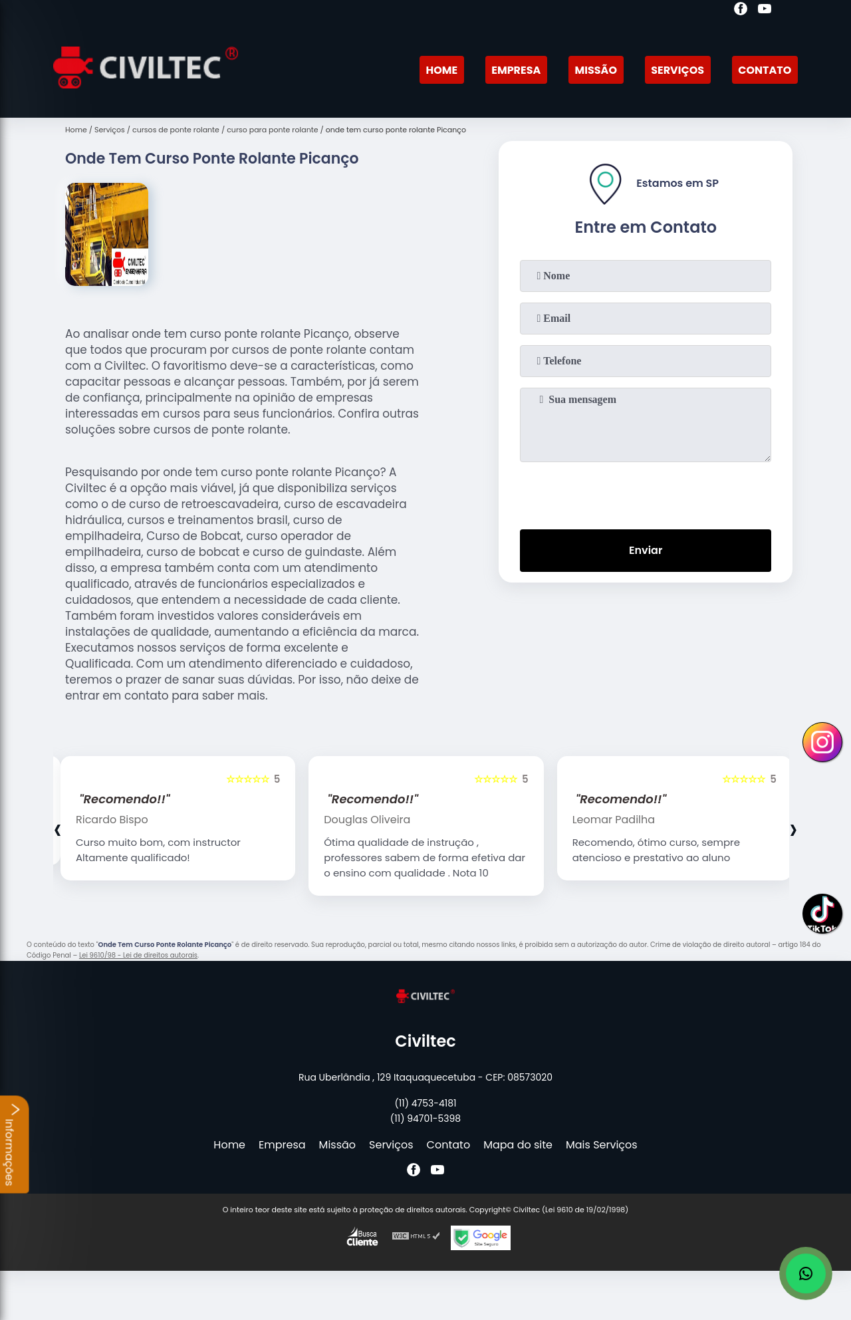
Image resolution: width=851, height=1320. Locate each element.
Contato (764, 70)
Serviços (677, 70)
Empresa (516, 70)
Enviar (645, 550)
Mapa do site (517, 1144)
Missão (596, 70)
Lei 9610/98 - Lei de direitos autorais (138, 955)
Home (441, 70)
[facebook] (740, 10)
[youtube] (764, 10)
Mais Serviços (602, 1144)
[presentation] (646, 493)
